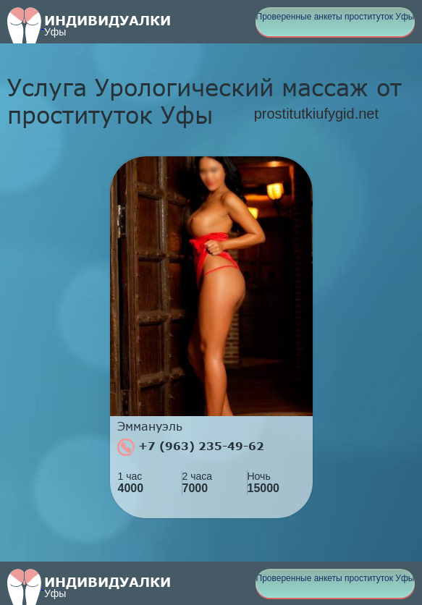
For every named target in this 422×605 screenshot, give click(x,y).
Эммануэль (149, 426)
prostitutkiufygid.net (316, 114)
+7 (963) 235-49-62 (190, 447)
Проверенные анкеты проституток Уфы (335, 17)
